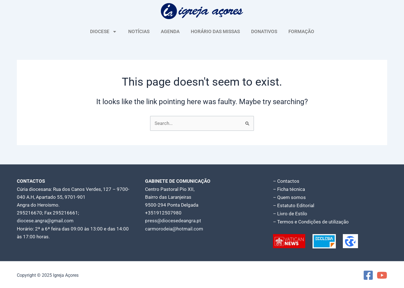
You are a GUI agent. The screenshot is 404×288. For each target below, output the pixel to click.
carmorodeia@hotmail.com (174, 228)
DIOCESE (103, 31)
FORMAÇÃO (301, 31)
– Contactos (286, 181)
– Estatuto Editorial (293, 205)
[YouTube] (382, 274)
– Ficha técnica (289, 189)
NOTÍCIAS (139, 31)
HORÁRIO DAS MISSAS (215, 31)
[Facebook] (368, 274)
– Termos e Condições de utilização (311, 220)
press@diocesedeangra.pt (173, 220)
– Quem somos (289, 197)
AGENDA (170, 31)
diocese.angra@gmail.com (45, 220)
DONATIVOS (264, 31)
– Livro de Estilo (290, 213)
